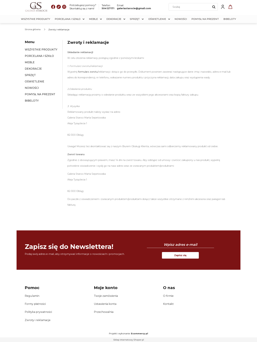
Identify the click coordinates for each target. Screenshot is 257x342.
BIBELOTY (32, 100)
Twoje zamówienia (106, 295)
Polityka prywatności (38, 311)
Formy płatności (35, 303)
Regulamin (32, 295)
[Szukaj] (214, 7)
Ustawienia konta (105, 303)
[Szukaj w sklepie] (190, 6)
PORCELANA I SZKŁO (39, 56)
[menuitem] (35, 19)
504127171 (108, 8)
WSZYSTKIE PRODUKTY (41, 49)
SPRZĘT (30, 75)
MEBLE (30, 62)
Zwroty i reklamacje (37, 320)
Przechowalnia (103, 311)
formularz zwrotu (87, 71)
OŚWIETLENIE (34, 81)
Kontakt (168, 303)
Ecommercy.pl (139, 333)
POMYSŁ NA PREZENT (40, 94)
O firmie (168, 295)
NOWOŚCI (32, 87)
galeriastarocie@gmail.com (134, 8)
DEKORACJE (33, 68)
